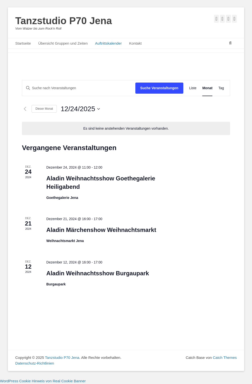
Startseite (23, 43)
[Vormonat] (25, 109)
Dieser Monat (44, 108)
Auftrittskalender (108, 43)
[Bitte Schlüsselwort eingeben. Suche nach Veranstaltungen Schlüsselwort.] (78, 88)
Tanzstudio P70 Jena (63, 20)
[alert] (126, 128)
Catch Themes (225, 357)
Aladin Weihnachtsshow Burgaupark (97, 273)
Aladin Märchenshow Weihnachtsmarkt (101, 230)
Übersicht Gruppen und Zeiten (63, 43)
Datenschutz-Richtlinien (34, 363)
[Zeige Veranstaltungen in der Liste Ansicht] (193, 88)
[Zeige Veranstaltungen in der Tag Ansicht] (221, 88)
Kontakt (135, 43)
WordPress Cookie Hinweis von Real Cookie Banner (43, 381)
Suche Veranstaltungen (159, 88)
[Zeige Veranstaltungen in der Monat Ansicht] (207, 88)
